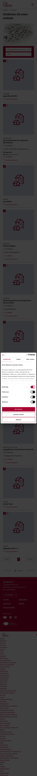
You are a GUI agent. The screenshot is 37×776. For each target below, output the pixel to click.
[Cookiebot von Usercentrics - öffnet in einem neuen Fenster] (28, 355)
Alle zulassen (18, 409)
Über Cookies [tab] (30, 359)
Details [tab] (19, 359)
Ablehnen (18, 419)
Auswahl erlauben (18, 414)
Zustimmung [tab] (6, 359)
